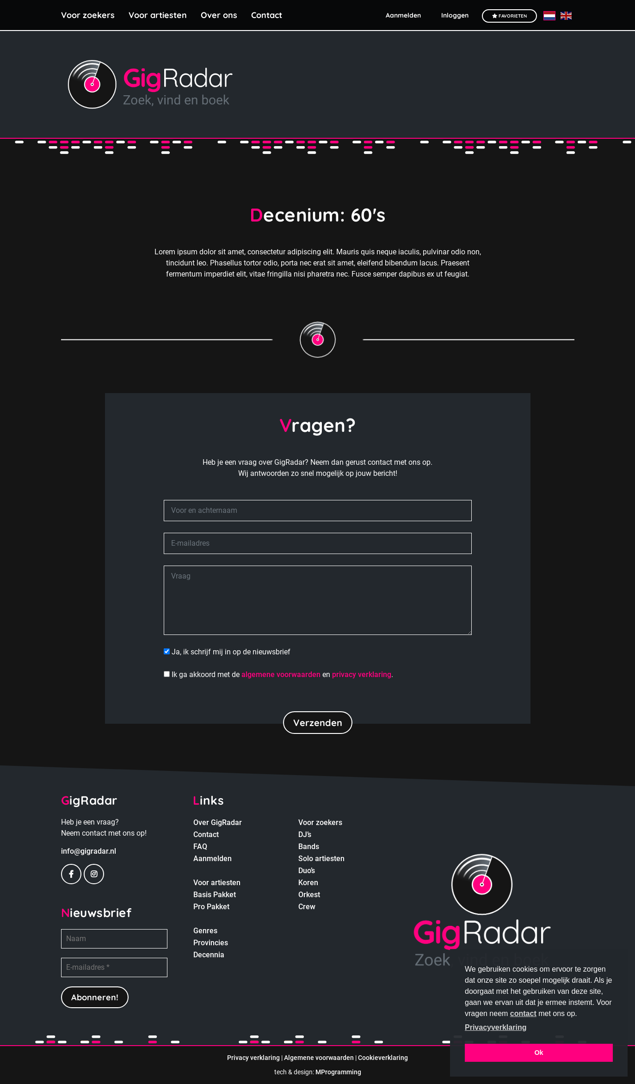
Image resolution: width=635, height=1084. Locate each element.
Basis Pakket (214, 894)
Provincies (210, 942)
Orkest (309, 894)
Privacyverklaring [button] (495, 1027)
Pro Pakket (211, 906)
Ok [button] (538, 1052)
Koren (308, 882)
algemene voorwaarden (281, 674)
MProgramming (338, 1072)
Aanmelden (212, 858)
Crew (306, 906)
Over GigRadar (217, 822)
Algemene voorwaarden (319, 1057)
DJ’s (304, 834)
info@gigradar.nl (88, 851)
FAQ (200, 846)
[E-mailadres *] (114, 967)
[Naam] (114, 938)
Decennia (208, 954)
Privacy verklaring (253, 1057)
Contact (266, 15)
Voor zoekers (88, 15)
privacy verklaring (361, 674)
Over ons (219, 15)
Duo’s (306, 870)
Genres (205, 930)
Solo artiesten (321, 858)
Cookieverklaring (383, 1057)
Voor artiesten (158, 15)
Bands (308, 846)
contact (523, 1013)
